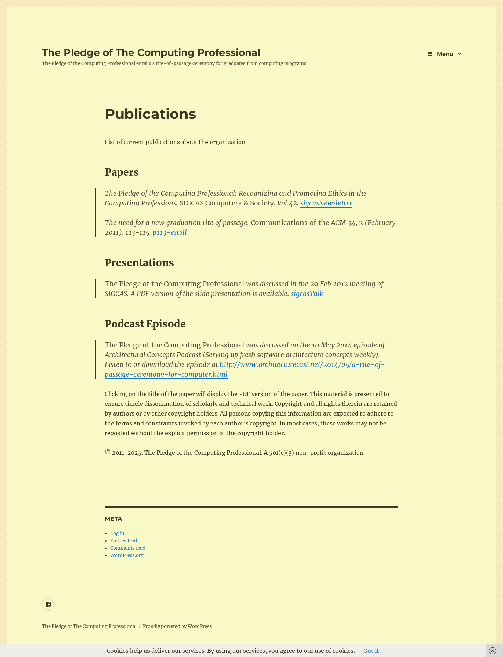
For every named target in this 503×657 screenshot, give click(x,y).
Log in (117, 533)
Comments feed (127, 548)
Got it (371, 650)
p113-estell (170, 232)
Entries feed (123, 541)
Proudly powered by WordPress (177, 626)
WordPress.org (127, 555)
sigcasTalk (307, 293)
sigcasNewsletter (326, 203)
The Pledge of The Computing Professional (151, 52)
